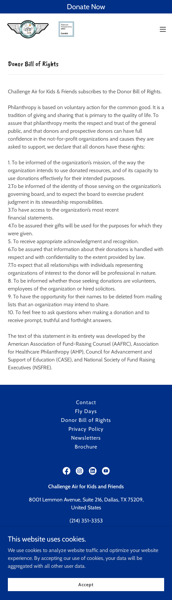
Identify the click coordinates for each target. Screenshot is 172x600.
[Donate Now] (86, 6)
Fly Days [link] (86, 411)
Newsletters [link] (86, 438)
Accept (85, 584)
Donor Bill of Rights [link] (86, 420)
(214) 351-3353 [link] (86, 521)
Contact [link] (86, 402)
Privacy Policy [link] (85, 429)
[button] (162, 29)
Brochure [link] (86, 447)
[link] (42, 29)
